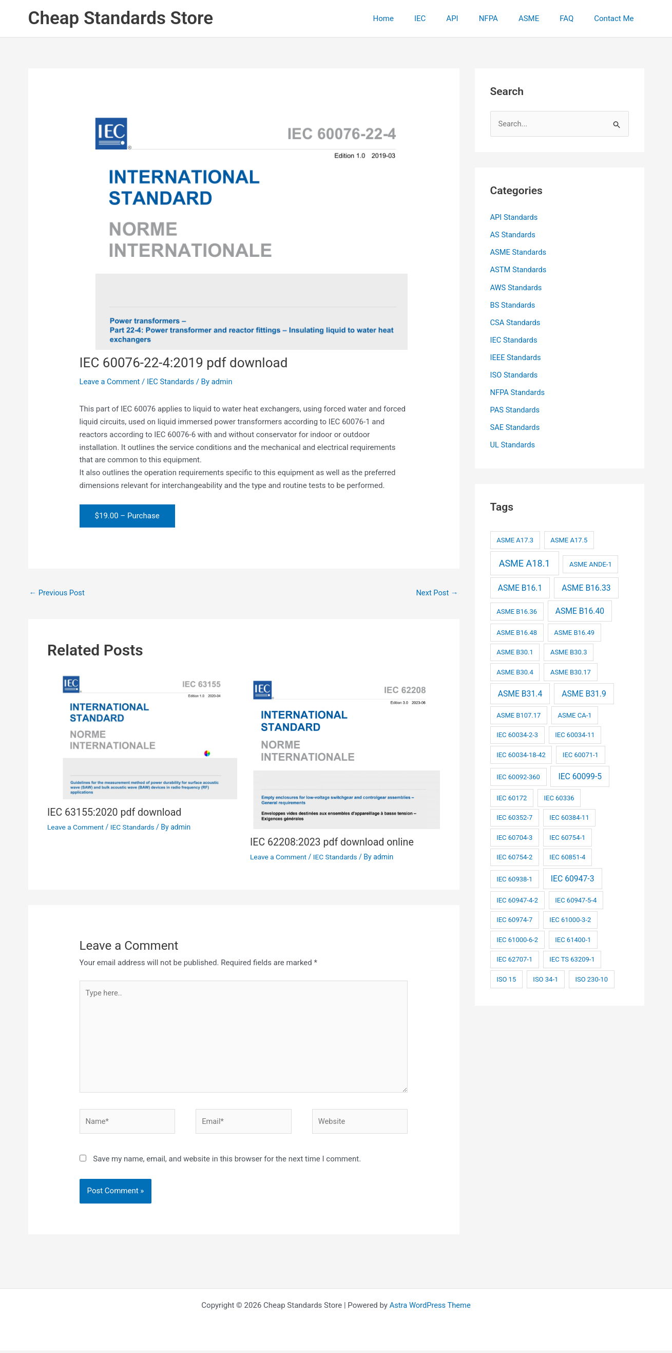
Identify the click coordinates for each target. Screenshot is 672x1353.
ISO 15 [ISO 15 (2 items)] (506, 977)
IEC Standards (172, 381)
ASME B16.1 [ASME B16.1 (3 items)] (520, 585)
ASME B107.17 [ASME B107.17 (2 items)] (518, 713)
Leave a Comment (111, 381)
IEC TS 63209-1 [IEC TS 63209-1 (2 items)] (571, 957)
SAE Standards (515, 425)
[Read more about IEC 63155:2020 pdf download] (142, 736)
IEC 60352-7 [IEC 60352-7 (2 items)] (514, 815)
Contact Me (616, 18)
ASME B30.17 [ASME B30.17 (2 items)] (570, 670)
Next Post (436, 592)
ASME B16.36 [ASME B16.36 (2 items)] (516, 609)
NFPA (506, 18)
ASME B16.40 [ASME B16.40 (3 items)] (579, 609)
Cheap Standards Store (121, 18)
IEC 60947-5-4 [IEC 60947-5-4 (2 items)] (576, 898)
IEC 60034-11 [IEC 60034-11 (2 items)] (574, 733)
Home (417, 18)
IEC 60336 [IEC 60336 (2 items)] (559, 795)
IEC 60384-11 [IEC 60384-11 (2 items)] (569, 815)
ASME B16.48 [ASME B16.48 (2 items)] (516, 630)
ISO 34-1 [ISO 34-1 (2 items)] (545, 977)
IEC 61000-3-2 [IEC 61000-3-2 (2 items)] (570, 918)
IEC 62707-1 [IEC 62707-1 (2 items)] (514, 957)
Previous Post (57, 592)
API (475, 18)
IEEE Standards (516, 356)
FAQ (574, 18)
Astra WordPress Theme (430, 1307)
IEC (448, 18)
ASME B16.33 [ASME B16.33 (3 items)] (586, 585)
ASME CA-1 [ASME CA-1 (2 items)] (575, 713)
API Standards (514, 217)
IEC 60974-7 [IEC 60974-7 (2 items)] (514, 918)
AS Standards (513, 235)
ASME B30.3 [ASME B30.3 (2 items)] (568, 650)
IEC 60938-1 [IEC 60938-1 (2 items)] (514, 877)
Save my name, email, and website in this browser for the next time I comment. (227, 1161)
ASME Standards (519, 252)
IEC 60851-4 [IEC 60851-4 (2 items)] (567, 855)
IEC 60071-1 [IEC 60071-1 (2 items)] (581, 752)
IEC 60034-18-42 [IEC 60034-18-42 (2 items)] (521, 752)
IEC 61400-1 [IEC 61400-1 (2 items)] (573, 938)
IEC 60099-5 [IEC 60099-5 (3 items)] (580, 774)
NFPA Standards (518, 391)
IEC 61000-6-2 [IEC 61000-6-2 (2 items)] (517, 938)
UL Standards (513, 443)
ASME (541, 18)
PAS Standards (515, 408)
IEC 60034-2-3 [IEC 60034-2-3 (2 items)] (517, 733)
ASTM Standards (519, 269)
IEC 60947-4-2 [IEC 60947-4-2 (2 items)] (517, 898)
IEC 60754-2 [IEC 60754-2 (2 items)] (514, 855)
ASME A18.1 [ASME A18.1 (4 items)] (524, 561)
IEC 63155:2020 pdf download (115, 812)
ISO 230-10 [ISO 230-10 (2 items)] (591, 977)
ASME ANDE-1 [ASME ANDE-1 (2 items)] (590, 562)
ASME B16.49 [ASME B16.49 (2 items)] (574, 630)
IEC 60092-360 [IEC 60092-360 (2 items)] (518, 774)
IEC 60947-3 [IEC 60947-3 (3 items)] (572, 876)
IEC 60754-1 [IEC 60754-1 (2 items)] (567, 835)
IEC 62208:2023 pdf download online (333, 842)
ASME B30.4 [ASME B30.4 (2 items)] (514, 670)
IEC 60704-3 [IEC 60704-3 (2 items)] (514, 835)
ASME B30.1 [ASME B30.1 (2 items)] (514, 650)
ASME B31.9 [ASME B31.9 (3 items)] (584, 691)
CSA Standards (516, 321)
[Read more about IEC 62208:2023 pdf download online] (345, 751)
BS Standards (513, 304)
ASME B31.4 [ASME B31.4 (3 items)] (520, 691)
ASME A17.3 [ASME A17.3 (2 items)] (514, 538)
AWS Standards (516, 287)
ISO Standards (514, 374)
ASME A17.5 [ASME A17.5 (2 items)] (568, 538)
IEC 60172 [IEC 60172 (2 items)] (511, 795)
